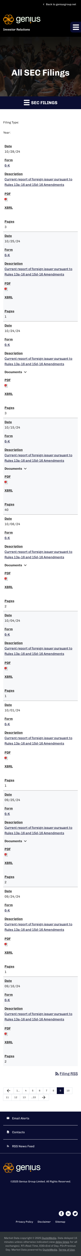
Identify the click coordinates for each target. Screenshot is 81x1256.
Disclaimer (44, 1221)
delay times (62, 1241)
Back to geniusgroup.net (59, 4)
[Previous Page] (8, 1090)
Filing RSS (66, 1073)
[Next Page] (43, 1097)
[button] (75, 27)
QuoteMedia (49, 1238)
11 (7, 1097)
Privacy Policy (24, 1221)
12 (15, 1097)
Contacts (18, 1132)
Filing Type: (11, 122)
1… (18, 1090)
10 (68, 1090)
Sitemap (60, 1221)
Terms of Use (67, 1249)
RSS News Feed (23, 1146)
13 (24, 1097)
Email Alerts (20, 1118)
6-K (7, 165)
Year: (7, 132)
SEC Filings (40, 102)
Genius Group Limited (32, 1181)
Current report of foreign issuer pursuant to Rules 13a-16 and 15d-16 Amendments (38, 182)
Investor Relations (16, 29)
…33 (33, 1097)
